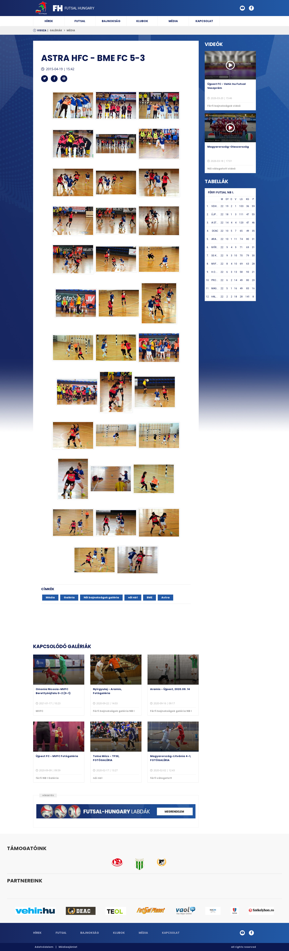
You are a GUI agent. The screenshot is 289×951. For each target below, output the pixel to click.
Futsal (79, 21)
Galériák (56, 30)
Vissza (41, 30)
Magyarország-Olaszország (228, 147)
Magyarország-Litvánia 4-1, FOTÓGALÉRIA (170, 758)
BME (149, 597)
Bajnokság (111, 21)
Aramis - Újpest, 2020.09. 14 (170, 689)
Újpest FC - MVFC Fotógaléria (57, 756)
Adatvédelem (44, 947)
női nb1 (133, 597)
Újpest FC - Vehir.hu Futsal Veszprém (226, 86)
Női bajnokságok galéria (101, 597)
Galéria (69, 597)
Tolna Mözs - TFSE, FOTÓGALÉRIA (106, 758)
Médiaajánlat (68, 947)
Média (173, 21)
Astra (165, 597)
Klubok (142, 21)
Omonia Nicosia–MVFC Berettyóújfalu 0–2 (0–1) (53, 691)
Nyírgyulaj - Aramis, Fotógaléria (107, 691)
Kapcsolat (204, 21)
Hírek (49, 21)
